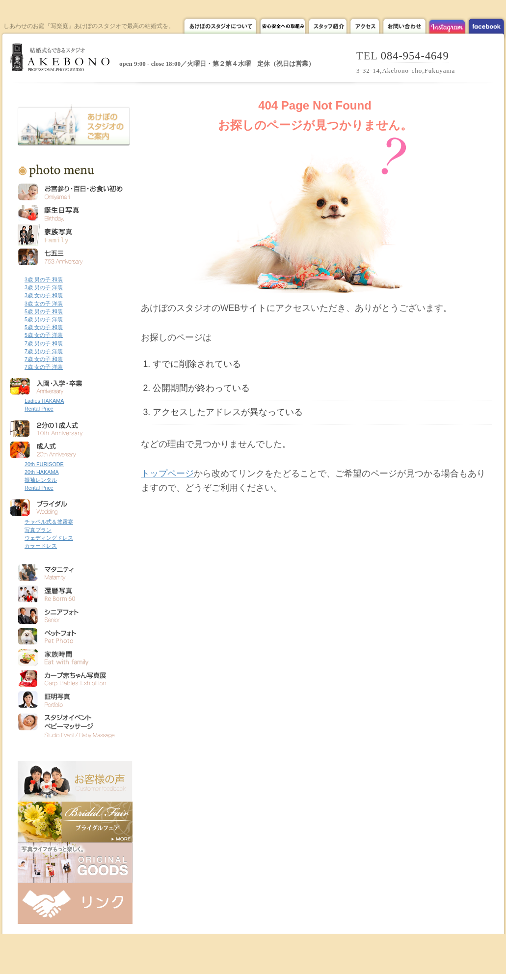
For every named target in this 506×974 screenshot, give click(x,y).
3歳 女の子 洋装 (44, 303)
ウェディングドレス (49, 538)
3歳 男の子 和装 (44, 279)
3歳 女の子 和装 (44, 295)
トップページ (167, 473)
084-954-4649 (415, 56)
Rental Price (39, 409)
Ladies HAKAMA (44, 401)
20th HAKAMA (42, 472)
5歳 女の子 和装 (44, 327)
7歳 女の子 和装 (44, 359)
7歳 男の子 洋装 (44, 351)
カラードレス (41, 546)
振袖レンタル (41, 480)
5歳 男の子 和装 (44, 311)
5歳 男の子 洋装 (44, 319)
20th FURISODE (44, 464)
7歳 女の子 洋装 (44, 367)
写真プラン (38, 530)
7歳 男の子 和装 (44, 343)
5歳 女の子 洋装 (44, 335)
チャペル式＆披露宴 (49, 522)
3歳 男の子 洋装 (44, 287)
